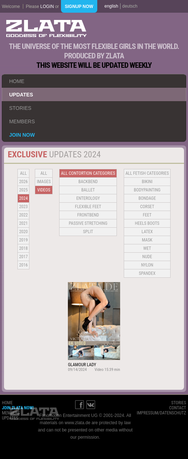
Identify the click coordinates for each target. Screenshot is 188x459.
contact (177, 407)
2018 (23, 248)
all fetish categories (147, 173)
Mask (147, 240)
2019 (23, 240)
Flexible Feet (88, 206)
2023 (23, 206)
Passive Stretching (88, 223)
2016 (23, 265)
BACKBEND (88, 181)
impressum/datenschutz (161, 412)
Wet (147, 248)
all (23, 173)
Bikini (147, 181)
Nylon (147, 265)
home (16, 81)
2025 (23, 190)
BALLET (88, 190)
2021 (23, 223)
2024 (23, 198)
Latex (147, 231)
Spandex (147, 273)
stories (20, 108)
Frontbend (88, 215)
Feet (147, 215)
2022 (23, 215)
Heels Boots (147, 223)
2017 (23, 256)
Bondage (147, 198)
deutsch (130, 6)
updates (21, 95)
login (47, 6)
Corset (147, 206)
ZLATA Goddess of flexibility (46, 28)
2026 (23, 181)
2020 (23, 231)
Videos (43, 190)
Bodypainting (147, 190)
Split (88, 231)
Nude (147, 256)
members (22, 121)
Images (43, 181)
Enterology (88, 198)
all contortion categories (88, 173)
